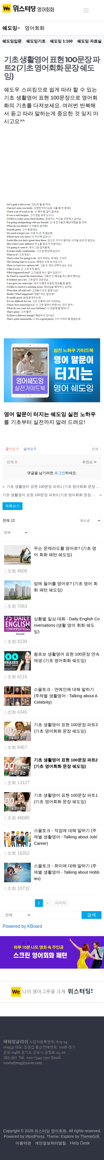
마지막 (60, 903)
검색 (91, 914)
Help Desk (80, 1143)
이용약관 (23, 1143)
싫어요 (29, 449)
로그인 (59, 473)
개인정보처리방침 (50, 1143)
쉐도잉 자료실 (89, 41)
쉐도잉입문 (12, 41)
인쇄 (95, 449)
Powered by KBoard (22, 926)
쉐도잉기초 (35, 41)
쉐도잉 (9, 28)
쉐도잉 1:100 (61, 41)
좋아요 (12, 449)
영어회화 (35, 28)
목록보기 (12, 506)
